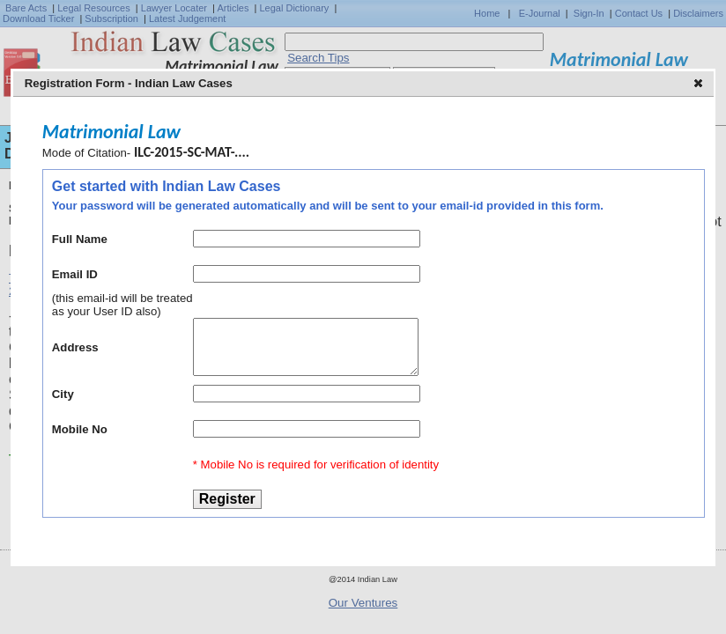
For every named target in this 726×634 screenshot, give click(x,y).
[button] (700, 84)
